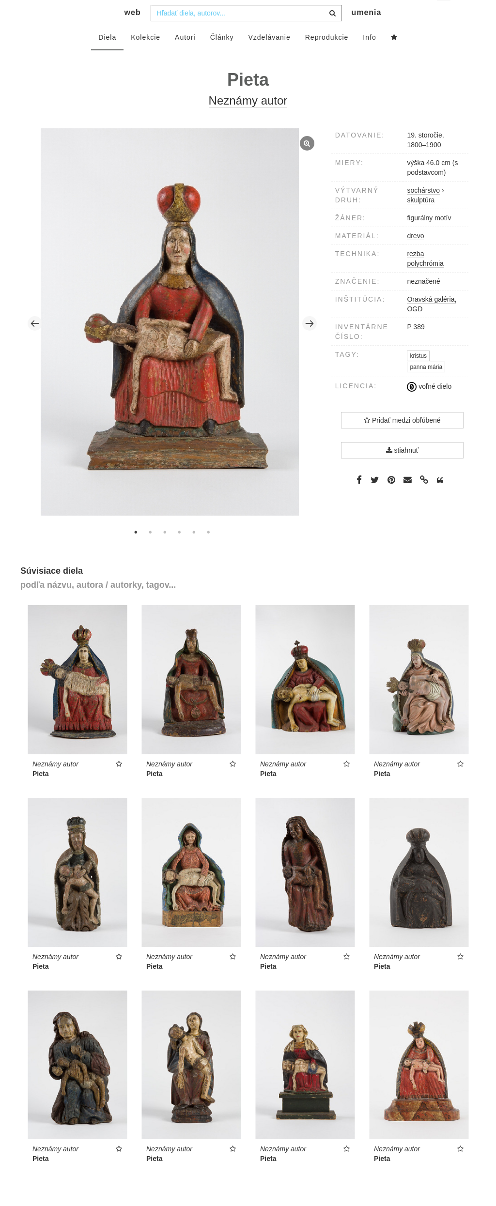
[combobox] (246, 32)
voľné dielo (429, 406)
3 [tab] (165, 551)
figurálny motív (429, 237)
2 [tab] (150, 551)
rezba (415, 273)
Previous (35, 343)
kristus (418, 375)
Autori (185, 57)
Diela (107, 57)
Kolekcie (145, 57)
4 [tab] (179, 551)
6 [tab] (208, 551)
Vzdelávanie (269, 57)
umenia (366, 32)
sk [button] (444, 15)
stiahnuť (402, 469)
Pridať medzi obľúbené (402, 439)
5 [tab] (194, 551)
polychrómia (425, 283)
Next (309, 343)
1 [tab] (135, 551)
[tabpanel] (172, 342)
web (132, 32)
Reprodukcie (327, 57)
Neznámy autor (248, 119)
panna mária (426, 386)
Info (369, 57)
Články (222, 57)
